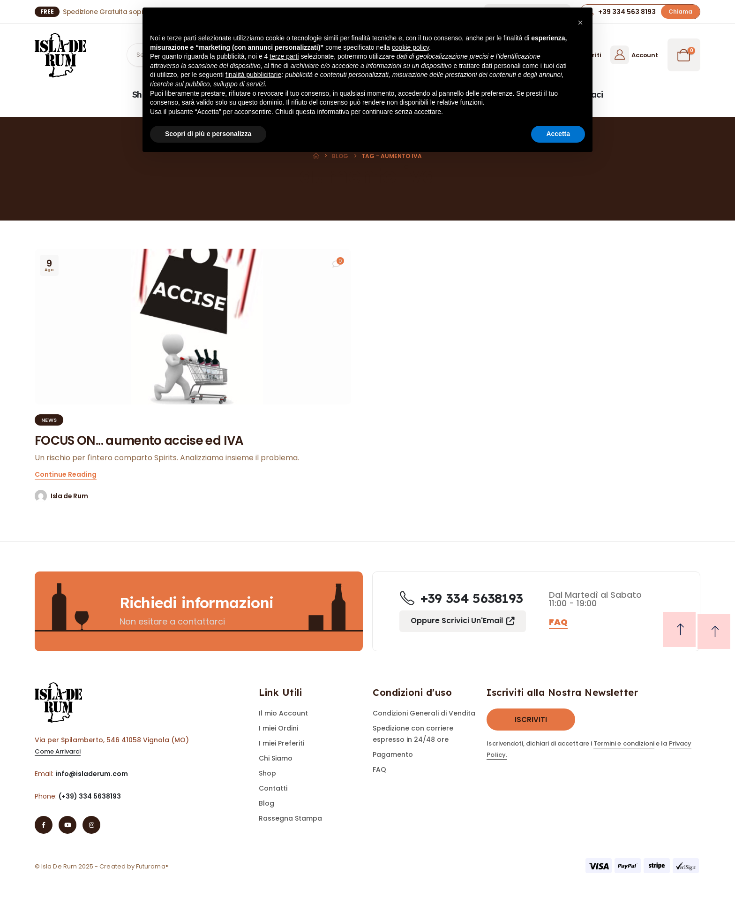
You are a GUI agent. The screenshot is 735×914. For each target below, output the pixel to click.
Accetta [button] (558, 133)
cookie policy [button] (410, 47)
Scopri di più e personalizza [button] (208, 133)
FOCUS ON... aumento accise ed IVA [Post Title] (139, 440)
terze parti (284, 56)
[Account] (634, 55)
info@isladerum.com (91, 773)
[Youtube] (67, 825)
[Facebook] (43, 825)
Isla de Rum (69, 496)
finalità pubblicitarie (253, 74)
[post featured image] (193, 326)
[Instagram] (91, 825)
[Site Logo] (60, 55)
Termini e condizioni (623, 743)
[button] (680, 11)
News (49, 420)
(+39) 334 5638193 (90, 796)
